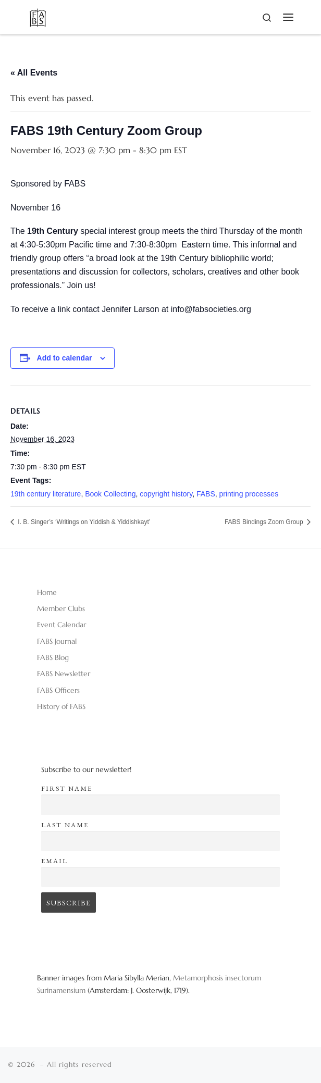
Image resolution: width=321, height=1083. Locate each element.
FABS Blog (53, 657)
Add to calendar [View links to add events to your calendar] (64, 358)
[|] (38, 16)
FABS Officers (58, 690)
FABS (205, 494)
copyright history (166, 494)
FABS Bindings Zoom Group (265, 522)
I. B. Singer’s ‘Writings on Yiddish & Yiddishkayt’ (83, 522)
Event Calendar (61, 624)
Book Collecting (110, 494)
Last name (65, 824)
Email (54, 860)
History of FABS (61, 706)
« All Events (33, 72)
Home (47, 592)
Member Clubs (61, 608)
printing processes (249, 494)
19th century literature (45, 494)
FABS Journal (57, 641)
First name (66, 788)
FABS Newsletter (63, 673)
